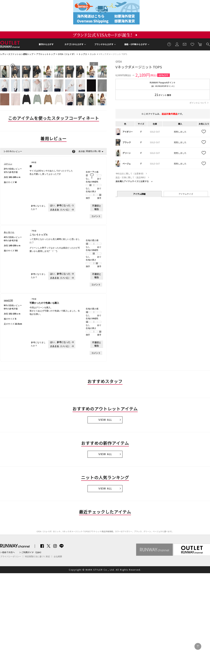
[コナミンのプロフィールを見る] (8, 163)
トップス (83, 54)
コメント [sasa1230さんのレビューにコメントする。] (95, 353)
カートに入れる (200, 44)
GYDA (118, 61)
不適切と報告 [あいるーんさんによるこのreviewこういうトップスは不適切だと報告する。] (96, 276)
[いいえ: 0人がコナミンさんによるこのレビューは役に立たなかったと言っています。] (61, 210)
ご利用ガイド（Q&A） (31, 552)
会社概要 (58, 556)
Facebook (42, 546)
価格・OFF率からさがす (135, 44)
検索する (208, 44)
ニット (93, 54)
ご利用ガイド (169, 44)
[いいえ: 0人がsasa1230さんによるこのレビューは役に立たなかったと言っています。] (61, 346)
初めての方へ (8, 552)
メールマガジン (185, 44)
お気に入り (192, 44)
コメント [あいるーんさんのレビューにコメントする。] (95, 284)
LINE (61, 546)
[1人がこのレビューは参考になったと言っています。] (61, 205)
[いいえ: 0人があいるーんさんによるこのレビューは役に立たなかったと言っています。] (61, 278)
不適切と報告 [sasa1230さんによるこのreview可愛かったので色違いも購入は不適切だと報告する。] (96, 344)
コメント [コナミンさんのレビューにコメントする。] (95, 216)
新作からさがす (46, 44)
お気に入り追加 (204, 131)
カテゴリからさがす (73, 44)
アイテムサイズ (186, 193)
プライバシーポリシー (10, 556)
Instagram (55, 546)
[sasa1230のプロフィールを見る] (8, 300)
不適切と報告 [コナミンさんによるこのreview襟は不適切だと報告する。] (96, 207)
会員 (177, 44)
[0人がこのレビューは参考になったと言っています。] (61, 274)
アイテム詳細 (139, 193)
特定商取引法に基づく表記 (37, 556)
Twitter (48, 546)
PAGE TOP (197, 646)
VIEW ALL (105, 420)
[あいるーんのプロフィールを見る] (9, 232)
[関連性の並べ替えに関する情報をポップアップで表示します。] (73, 151)
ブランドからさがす (103, 44)
